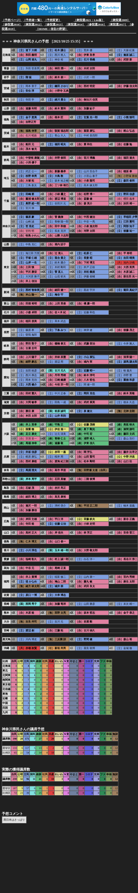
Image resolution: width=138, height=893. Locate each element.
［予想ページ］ (12, 20)
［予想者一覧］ (33, 20)
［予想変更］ (52, 20)
